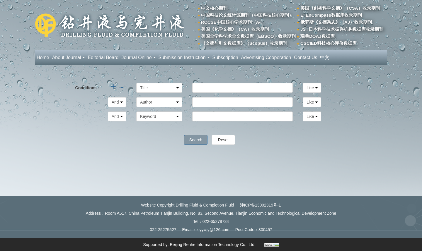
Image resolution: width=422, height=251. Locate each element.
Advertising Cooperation (266, 57)
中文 (324, 57)
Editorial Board (103, 57)
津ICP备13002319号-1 (260, 205)
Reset (223, 139)
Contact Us (305, 57)
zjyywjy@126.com (212, 229)
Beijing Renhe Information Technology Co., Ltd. (213, 244)
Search (195, 139)
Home (43, 57)
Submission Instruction (184, 57)
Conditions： (88, 87)
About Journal (68, 57)
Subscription (225, 57)
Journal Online (138, 57)
